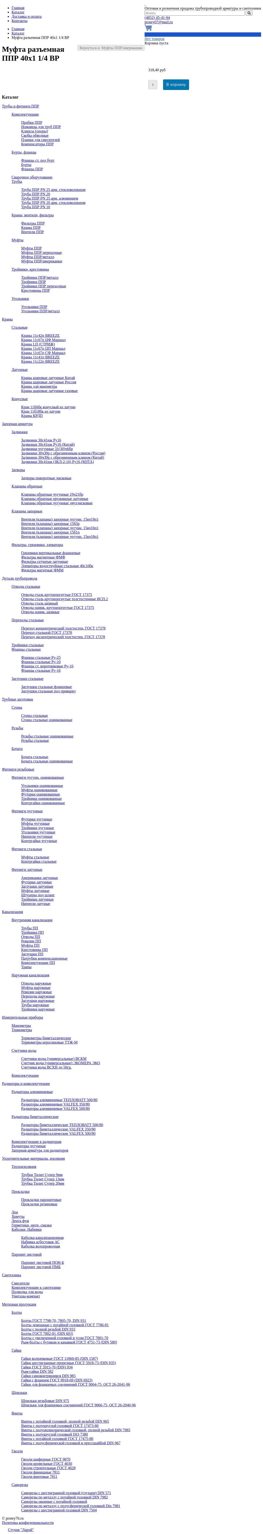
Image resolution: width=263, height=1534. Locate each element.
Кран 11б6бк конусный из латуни (48, 407)
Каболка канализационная (42, 1238)
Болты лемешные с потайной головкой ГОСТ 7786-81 (65, 1325)
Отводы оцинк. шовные (40, 612)
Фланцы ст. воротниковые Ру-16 (47, 666)
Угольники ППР (34, 307)
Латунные (20, 370)
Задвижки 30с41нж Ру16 (41, 440)
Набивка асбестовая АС (40, 1242)
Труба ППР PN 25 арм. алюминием (49, 198)
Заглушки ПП (32, 954)
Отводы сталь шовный (39, 603)
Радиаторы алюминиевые (32, 1092)
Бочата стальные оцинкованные (47, 761)
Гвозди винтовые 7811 (39, 1477)
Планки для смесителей (40, 140)
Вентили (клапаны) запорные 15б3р (50, 524)
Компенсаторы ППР (37, 144)
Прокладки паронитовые (41, 1200)
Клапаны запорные (27, 511)
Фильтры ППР (33, 223)
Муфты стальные (35, 857)
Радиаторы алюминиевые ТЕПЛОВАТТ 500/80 (59, 1100)
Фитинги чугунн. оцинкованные (38, 777)
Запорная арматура (17, 424)
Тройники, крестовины (30, 269)
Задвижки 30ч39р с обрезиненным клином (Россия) (63, 453)
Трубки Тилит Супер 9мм (42, 1175)
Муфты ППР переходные (41, 252)
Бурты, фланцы (24, 152)
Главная (18, 29)
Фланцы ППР (32, 169)
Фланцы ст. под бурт (37, 160)
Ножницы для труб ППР (41, 127)
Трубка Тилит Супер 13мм (42, 1179)
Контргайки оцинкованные (43, 803)
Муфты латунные (35, 891)
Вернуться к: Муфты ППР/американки (111, 48)
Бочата (17, 749)
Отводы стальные (26, 586)
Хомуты (18, 1216)
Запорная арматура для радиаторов (40, 1150)
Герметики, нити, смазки (32, 1225)
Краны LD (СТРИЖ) (38, 344)
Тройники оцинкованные (41, 799)
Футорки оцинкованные (40, 794)
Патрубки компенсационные (44, 958)
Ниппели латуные (35, 904)
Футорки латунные (36, 882)
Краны (7, 319)
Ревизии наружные (36, 992)
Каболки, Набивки (27, 1229)
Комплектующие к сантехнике (36, 1287)
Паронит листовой (27, 1254)
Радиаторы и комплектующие (26, 1084)
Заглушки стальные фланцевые (46, 687)
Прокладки (21, 1191)
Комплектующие (25, 114)
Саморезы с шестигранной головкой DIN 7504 (59, 1510)
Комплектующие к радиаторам (36, 1142)
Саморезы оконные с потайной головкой (54, 1501)
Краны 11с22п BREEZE (40, 361)
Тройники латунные (37, 899)
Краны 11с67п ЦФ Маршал (43, 340)
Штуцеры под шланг (38, 895)
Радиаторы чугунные (29, 1146)
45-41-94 (157, 18)
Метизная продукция (19, 1304)
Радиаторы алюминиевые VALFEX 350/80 (55, 1104)
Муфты (18, 240)
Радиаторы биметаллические (35, 1117)
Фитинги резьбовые (18, 769)
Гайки (16, 1350)
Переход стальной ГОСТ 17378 (46, 632)
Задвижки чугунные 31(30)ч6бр (47, 449)
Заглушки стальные (27, 679)
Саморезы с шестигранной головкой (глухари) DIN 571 (66, 1493)
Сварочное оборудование (32, 177)
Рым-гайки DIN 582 (37, 1371)
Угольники (20, 299)
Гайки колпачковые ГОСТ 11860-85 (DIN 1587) (59, 1358)
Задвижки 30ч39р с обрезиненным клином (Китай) (62, 457)
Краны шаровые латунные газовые (49, 391)
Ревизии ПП (31, 941)
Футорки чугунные (36, 819)
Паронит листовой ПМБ (41, 1267)
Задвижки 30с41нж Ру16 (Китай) (48, 444)
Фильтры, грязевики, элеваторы (37, 545)
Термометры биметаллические (46, 1038)
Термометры (22, 1030)
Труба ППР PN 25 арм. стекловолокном (53, 190)
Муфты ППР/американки (41, 261)
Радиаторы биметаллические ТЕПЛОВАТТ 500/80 (62, 1125)
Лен (15, 1212)
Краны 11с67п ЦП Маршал (43, 348)
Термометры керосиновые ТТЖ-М (49, 1042)
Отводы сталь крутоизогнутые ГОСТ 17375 (56, 595)
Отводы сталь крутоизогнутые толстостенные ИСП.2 (64, 599)
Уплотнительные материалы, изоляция (33, 1158)
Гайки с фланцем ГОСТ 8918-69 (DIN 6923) (56, 1380)
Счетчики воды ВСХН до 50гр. (46, 1067)
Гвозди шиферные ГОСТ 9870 (45, 1459)
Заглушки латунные (37, 886)
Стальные (20, 327)
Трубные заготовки (17, 699)
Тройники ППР (33, 282)
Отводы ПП (30, 937)
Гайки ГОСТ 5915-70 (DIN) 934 (47, 1367)
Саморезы (20, 1485)
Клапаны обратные (27, 486)
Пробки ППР (31, 122)
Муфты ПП (30, 945)
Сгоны (17, 707)
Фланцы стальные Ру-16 (41, 670)
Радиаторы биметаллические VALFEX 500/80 (58, 1133)
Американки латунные (39, 878)
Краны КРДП (32, 416)
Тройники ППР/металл (39, 277)
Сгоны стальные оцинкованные (46, 720)
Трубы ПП (29, 928)
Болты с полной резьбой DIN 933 (48, 1329)
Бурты (26, 165)
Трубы (17, 181)
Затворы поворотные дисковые (46, 478)
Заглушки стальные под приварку (48, 691)
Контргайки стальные (38, 861)
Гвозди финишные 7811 (40, 1472)
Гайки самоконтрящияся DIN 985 (48, 1376)
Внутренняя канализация (32, 920)
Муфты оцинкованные (39, 790)
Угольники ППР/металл (40, 311)
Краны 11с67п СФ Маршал (43, 353)
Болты (17, 1312)
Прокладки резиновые (39, 1204)
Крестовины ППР (35, 290)
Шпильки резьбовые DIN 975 (45, 1401)
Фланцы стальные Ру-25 (41, 657)
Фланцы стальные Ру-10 (41, 662)
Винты (17, 1413)
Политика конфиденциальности (28, 1523)
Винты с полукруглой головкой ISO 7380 (54, 1434)
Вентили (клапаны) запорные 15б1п (50, 532)
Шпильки (19, 1393)
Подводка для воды (27, 1292)
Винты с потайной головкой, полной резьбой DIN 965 (65, 1421)
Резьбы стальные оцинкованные (47, 736)
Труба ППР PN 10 (35, 207)
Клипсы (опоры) (34, 131)
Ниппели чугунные (36, 836)
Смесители (21, 1283)
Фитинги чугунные (27, 811)
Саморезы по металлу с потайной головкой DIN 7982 (64, 1497)
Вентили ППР (32, 232)
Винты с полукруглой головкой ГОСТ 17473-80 (59, 1426)
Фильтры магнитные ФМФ (43, 557)
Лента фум (20, 1221)
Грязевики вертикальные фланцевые (50, 553)
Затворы (18, 470)
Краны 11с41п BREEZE (40, 357)
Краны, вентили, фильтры (33, 215)
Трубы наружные (35, 1005)
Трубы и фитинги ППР (20, 106)
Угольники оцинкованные (42, 786)
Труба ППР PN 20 (35, 194)
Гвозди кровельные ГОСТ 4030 (46, 1464)
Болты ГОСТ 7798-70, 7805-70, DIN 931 (53, 1321)
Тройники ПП (32, 932)
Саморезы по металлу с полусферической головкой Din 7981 (70, 1506)
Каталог (18, 33)
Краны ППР (31, 228)
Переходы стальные (28, 620)
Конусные (20, 399)
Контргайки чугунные (39, 841)
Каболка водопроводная (40, 1246)
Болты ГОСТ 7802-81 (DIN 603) (47, 1334)
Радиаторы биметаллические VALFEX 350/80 (58, 1129)
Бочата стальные (34, 757)
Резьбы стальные (35, 740)
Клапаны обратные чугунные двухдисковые (57, 503)
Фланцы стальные (26, 649)
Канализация (12, 912)
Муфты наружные (35, 988)
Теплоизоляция (24, 1167)
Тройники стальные (28, 645)
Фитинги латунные (27, 870)
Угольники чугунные (38, 832)
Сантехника (11, 1275)
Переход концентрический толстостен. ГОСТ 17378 (63, 628)
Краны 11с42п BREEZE (40, 335)
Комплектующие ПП (38, 963)
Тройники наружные (38, 1009)
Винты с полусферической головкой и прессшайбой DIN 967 (70, 1443)
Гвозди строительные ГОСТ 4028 (48, 1468)
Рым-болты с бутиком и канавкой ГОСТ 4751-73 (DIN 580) (69, 1342)
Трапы (26, 967)
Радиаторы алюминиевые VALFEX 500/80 (55, 1108)
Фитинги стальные (27, 849)
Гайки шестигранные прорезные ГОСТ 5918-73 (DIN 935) (68, 1363)
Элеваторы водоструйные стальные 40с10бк (57, 566)
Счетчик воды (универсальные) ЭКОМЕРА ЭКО (60, 1063)
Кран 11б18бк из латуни (40, 411)
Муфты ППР (31, 248)
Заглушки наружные (37, 1001)
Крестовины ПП (34, 950)
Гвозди (17, 1451)
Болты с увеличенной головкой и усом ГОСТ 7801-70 (64, 1338)
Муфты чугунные (35, 823)
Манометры (21, 1025)
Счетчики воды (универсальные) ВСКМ (53, 1059)
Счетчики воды (24, 1050)
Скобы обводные (35, 135)
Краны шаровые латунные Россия (48, 382)
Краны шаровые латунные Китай (48, 378)
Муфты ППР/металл (37, 257)
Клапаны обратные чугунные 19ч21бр (52, 494)
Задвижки (20, 432)
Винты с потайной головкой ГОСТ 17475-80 (57, 1439)
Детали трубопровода (19, 578)
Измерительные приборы (22, 1017)
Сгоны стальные (34, 715)
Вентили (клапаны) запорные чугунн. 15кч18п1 (59, 537)
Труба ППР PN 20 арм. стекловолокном (53, 203)
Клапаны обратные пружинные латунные (54, 499)
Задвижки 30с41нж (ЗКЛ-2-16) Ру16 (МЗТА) (57, 462)
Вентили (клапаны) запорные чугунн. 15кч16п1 (59, 528)
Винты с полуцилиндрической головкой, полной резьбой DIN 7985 (75, 1430)
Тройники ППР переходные (43, 286)
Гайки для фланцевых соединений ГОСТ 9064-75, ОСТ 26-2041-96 (75, 1384)
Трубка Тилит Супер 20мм (42, 1183)
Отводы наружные (36, 983)
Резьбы (17, 728)
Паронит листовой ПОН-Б (42, 1262)
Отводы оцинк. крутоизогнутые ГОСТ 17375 (57, 608)
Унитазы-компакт (26, 1296)
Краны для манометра (39, 386)
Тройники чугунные (37, 828)
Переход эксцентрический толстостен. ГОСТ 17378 (63, 637)
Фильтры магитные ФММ (42, 570)
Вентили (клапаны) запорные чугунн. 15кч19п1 (59, 519)
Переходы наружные (38, 996)
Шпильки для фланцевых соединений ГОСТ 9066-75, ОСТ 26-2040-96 (78, 1405)
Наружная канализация (30, 975)
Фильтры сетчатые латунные (44, 561)
